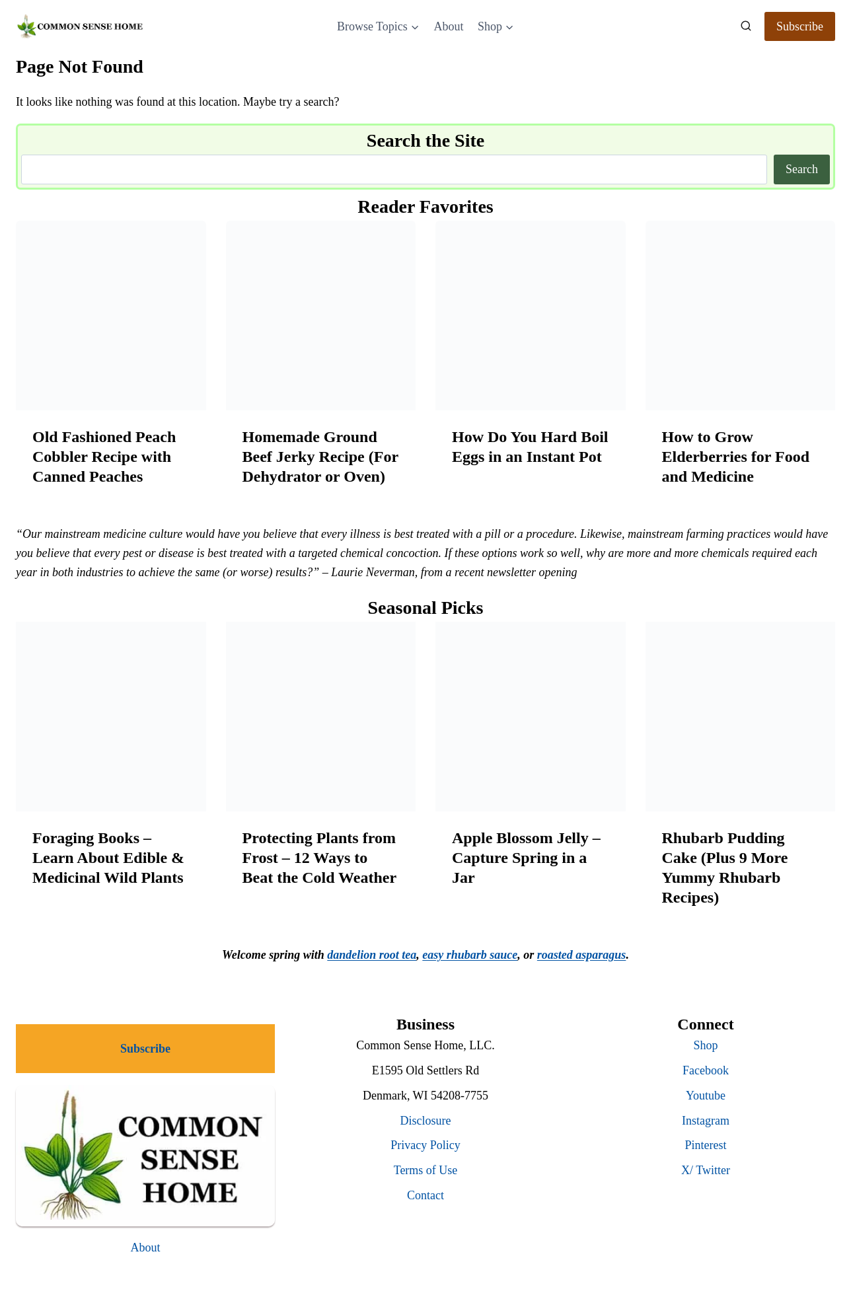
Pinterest (706, 1145)
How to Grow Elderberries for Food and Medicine (736, 456)
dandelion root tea (371, 954)
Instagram (705, 1120)
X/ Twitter (705, 1170)
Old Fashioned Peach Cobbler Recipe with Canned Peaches (104, 456)
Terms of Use (426, 1170)
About (448, 26)
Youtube (705, 1095)
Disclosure (425, 1120)
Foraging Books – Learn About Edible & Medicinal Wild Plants (108, 857)
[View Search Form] (746, 26)
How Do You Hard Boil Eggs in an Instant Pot (530, 446)
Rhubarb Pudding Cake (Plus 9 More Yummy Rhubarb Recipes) (725, 867)
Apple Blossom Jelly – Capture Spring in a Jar (526, 857)
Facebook (706, 1070)
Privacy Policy (425, 1145)
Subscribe (799, 26)
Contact (425, 1195)
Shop (705, 1045)
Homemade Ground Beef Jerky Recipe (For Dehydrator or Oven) (320, 456)
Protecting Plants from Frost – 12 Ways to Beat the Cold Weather (319, 857)
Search (802, 169)
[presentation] (111, 316)
